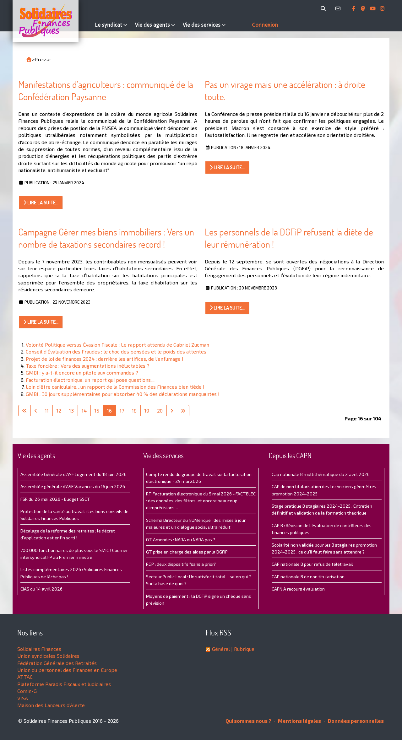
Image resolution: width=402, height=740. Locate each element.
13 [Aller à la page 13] (71, 410)
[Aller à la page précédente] (35, 410)
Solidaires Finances (39, 649)
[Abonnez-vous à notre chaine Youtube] (373, 8)
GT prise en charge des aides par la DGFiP (187, 551)
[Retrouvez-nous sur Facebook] (354, 8)
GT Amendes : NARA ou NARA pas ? (180, 539)
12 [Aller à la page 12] (59, 410)
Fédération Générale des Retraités (57, 663)
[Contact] (339, 8)
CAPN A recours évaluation (298, 588)
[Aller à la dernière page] (183, 410)
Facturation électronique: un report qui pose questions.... (90, 380)
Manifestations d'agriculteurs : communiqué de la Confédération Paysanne (105, 90)
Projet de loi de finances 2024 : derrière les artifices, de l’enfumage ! (104, 359)
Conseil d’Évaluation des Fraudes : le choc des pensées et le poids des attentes (116, 351)
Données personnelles (354, 721)
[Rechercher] (324, 8)
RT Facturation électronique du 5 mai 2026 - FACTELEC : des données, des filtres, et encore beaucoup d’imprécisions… (201, 500)
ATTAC (25, 677)
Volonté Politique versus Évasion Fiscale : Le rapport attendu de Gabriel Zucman (117, 345)
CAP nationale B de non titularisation (308, 576)
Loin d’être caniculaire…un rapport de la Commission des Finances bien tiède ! (115, 387)
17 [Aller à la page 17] (122, 410)
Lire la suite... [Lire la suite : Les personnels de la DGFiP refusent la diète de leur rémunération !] (227, 308)
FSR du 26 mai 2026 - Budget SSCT (55, 499)
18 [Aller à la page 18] (134, 410)
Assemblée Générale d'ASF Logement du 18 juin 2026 (73, 474)
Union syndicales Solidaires (48, 656)
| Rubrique (242, 649)
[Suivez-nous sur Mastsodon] (363, 8)
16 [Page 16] (109, 410)
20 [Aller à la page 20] (160, 410)
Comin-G (27, 691)
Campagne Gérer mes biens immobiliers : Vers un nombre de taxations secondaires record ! (106, 238)
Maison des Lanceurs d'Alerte (51, 705)
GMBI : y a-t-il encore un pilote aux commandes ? (82, 372)
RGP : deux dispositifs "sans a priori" (181, 564)
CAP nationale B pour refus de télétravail (312, 564)
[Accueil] (52, 21)
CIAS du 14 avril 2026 (41, 588)
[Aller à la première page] (24, 410)
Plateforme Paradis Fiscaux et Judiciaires (64, 684)
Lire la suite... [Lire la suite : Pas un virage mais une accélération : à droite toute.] (227, 167)
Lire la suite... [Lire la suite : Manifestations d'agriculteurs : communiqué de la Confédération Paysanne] (40, 202)
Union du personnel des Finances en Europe (67, 670)
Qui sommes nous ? (248, 721)
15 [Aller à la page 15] (97, 410)
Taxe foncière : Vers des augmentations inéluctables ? (87, 366)
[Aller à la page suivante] (171, 410)
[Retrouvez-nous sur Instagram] (382, 8)
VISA (22, 698)
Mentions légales (297, 721)
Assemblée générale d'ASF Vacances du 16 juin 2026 (72, 486)
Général (221, 649)
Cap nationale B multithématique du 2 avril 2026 (321, 474)
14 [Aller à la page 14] (84, 410)
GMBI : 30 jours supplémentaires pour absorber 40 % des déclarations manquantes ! (123, 394)
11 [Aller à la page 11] (47, 410)
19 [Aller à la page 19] (146, 410)
